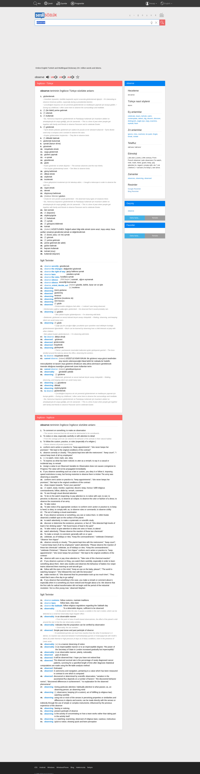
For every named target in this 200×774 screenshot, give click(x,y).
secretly (51, 266)
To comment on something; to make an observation (64, 430)
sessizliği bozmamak (67, 282)
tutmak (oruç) (49, 251)
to (48, 356)
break (130, 136)
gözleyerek (59, 347)
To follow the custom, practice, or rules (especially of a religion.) (69, 441)
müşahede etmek (51, 149)
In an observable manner (65, 616)
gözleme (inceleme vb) (63, 298)
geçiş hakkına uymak (75, 271)
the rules (51, 277)
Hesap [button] (151, 3)
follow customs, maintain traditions (74, 600)
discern (150, 118)
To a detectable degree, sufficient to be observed (83, 608)
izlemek (49, 113)
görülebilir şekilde (66, 372)
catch (149, 116)
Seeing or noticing (61, 708)
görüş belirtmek (50, 171)
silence (51, 280)
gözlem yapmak (50, 154)
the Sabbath (53, 606)
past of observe (61, 655)
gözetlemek (49, 160)
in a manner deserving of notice (72, 644)
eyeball (130, 123)
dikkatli (57, 385)
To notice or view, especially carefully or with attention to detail (69, 436)
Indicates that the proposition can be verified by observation (80, 625)
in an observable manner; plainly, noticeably (73, 652)
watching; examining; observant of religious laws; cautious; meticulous (86, 719)
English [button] (166, 3)
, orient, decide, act (56, 285)
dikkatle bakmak (52, 138)
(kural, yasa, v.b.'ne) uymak (58, 235)
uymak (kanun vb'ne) (52, 144)
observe (131, 211)
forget (155, 134)
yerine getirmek (53, 240)
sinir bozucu (59, 301)
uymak (49, 221)
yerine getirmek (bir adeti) (55, 243)
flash (136, 123)
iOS (35, 767)
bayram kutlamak (51, 248)
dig (145, 118)
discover (157, 118)
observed (48, 293)
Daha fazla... (135, 218)
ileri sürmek (49, 210)
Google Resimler (134, 189)
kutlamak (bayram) (52, 254)
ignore (130, 134)
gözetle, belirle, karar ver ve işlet (89, 285)
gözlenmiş (58, 293)
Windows (51, 767)
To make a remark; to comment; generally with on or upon (68, 534)
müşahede (58, 345)
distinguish (132, 121)
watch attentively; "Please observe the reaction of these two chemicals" (73, 531)
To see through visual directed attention (60, 493)
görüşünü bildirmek (55, 224)
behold (144, 116)
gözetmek (47, 146)
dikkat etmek (49, 174)
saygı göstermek (51, 152)
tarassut (57, 295)
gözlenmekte (59, 342)
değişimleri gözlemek (72, 269)
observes (131, 178)
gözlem (62, 196)
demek (47, 190)
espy (147, 121)
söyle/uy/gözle (50, 215)
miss (135, 134)
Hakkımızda (80, 767)
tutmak (47, 226)
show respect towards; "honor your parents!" (62, 485)
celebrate (131, 116)
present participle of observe (66, 711)
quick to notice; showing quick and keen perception (75, 722)
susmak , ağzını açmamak (82, 279)
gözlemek (50, 127)
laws (49, 274)
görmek (50, 237)
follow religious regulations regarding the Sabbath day (85, 605)
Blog (72, 767)
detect (140, 118)
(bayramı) (51, 213)
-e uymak (48, 157)
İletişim (90, 767)
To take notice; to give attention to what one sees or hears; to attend (72, 529)
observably (49, 372)
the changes (53, 269)
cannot (51, 358)
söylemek (48, 177)
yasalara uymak (73, 274)
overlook (141, 134)
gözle (46, 163)
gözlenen (58, 339)
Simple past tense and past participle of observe (74, 630)
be (49, 337)
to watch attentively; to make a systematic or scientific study (69, 520)
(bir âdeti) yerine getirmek (56, 110)
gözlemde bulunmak (51, 141)
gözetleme (61, 383)
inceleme (76, 287)
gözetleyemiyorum (73, 369)
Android (42, 767)
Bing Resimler (133, 191)
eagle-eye (141, 121)
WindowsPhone (62, 767)
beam (138, 116)
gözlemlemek (48, 96)
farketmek (51, 218)
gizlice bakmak (50, 246)
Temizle (155, 218)
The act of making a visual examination (60, 512)
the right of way (54, 272)
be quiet (149, 134)
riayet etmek (49, 188)
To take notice (50, 504)
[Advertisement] (100, 47)
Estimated (58, 668)
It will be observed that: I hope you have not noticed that (77, 657)
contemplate (132, 118)
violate (135, 136)
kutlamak (49, 116)
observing (48, 288)
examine (153, 121)
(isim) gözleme (60, 290)
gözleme (61, 374)
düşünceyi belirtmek (52, 193)
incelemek (48, 179)
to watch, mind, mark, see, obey (59, 458)
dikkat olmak (60, 337)
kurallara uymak (67, 277)
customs (51, 600)
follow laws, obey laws (69, 603)
